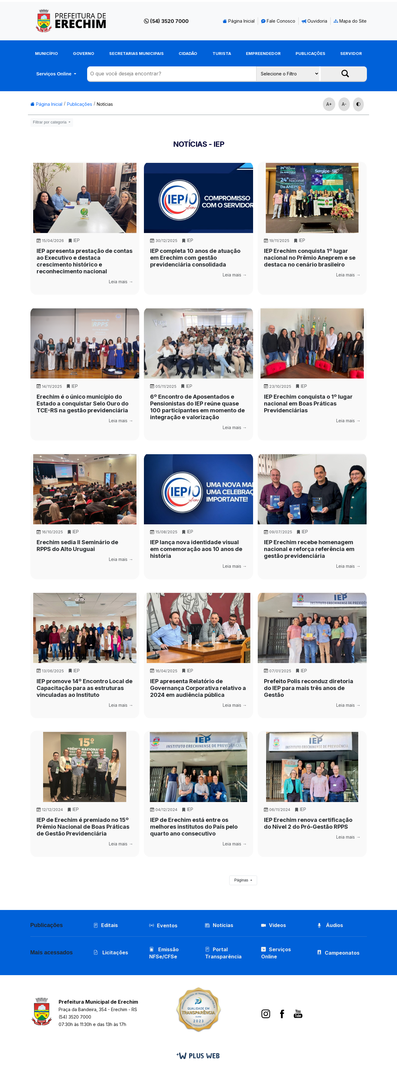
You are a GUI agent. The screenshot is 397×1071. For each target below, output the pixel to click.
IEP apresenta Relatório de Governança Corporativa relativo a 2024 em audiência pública (198, 688)
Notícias (105, 104)
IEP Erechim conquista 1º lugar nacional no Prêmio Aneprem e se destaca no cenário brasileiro (309, 258)
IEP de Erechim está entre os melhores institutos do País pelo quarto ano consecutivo (194, 827)
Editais (105, 925)
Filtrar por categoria (50, 122)
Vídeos (273, 925)
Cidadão (188, 53)
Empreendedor (263, 53)
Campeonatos (342, 953)
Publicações (310, 53)
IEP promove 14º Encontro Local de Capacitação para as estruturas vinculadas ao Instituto (84, 688)
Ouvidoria (314, 21)
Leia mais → (121, 281)
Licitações (110, 952)
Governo (83, 53)
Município (46, 53)
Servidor (351, 53)
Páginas (241, 880)
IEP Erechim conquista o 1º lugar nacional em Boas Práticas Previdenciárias (308, 403)
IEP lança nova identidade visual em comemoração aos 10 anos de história (196, 549)
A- (344, 104)
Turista (221, 53)
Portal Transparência (223, 953)
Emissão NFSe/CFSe (164, 953)
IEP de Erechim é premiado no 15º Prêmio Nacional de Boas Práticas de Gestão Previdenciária (83, 827)
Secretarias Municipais (136, 53)
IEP (74, 240)
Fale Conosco (278, 21)
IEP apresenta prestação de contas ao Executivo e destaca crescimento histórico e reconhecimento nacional (84, 261)
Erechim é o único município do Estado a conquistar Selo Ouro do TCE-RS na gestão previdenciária (82, 403)
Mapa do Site (350, 21)
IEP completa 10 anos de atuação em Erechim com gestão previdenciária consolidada (195, 258)
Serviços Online (54, 73)
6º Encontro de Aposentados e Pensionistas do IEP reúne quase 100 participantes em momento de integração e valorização (197, 406)
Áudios (330, 925)
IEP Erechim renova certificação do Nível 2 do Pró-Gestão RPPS (308, 823)
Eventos (167, 925)
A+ (329, 104)
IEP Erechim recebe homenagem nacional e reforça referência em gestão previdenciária (309, 549)
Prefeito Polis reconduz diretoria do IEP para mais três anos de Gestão (308, 688)
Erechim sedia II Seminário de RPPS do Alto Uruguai (77, 545)
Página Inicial (239, 21)
